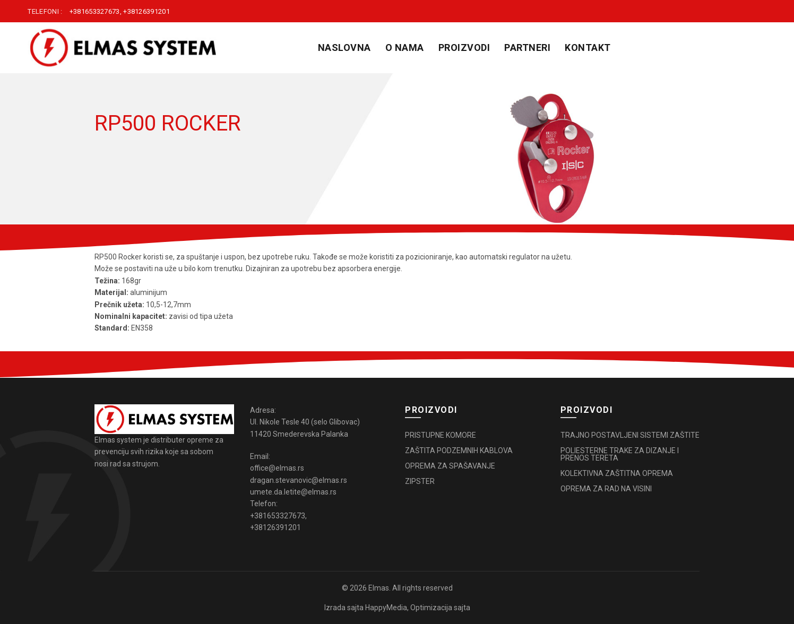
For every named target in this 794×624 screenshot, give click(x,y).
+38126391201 (146, 11)
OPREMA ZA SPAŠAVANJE (450, 466)
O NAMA (404, 47)
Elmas (378, 588)
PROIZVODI (464, 47)
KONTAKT (588, 47)
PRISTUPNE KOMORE (440, 435)
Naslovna (344, 47)
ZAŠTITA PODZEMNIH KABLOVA (459, 450)
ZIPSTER (420, 481)
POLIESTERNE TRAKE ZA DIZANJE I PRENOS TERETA (619, 454)
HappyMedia (386, 607)
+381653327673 (95, 11)
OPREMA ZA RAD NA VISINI (606, 488)
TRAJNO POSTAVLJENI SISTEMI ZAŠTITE (630, 435)
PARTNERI (527, 47)
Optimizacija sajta (440, 607)
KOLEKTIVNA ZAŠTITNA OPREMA (616, 473)
